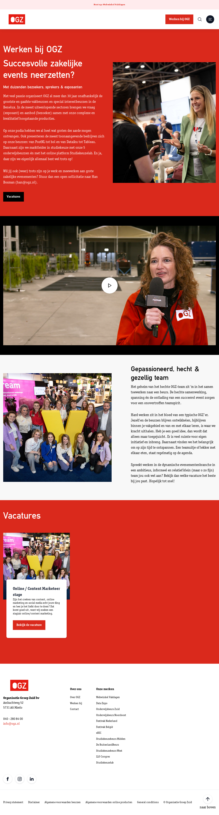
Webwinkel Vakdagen (108, 697)
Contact (74, 709)
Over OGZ (75, 697)
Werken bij (76, 703)
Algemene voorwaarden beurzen (63, 802)
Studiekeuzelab (105, 762)
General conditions (148, 802)
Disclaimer (34, 802)
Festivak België (104, 727)
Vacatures (13, 196)
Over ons (75, 689)
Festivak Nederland (106, 721)
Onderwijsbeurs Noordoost (111, 715)
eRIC (98, 733)
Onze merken (105, 689)
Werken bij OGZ (179, 19)
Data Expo (101, 703)
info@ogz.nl (11, 723)
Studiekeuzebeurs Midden (110, 739)
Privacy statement (13, 802)
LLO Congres (103, 756)
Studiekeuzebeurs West (109, 750)
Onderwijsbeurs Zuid (108, 709)
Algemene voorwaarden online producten (109, 802)
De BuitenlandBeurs (107, 744)
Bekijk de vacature (29, 625)
